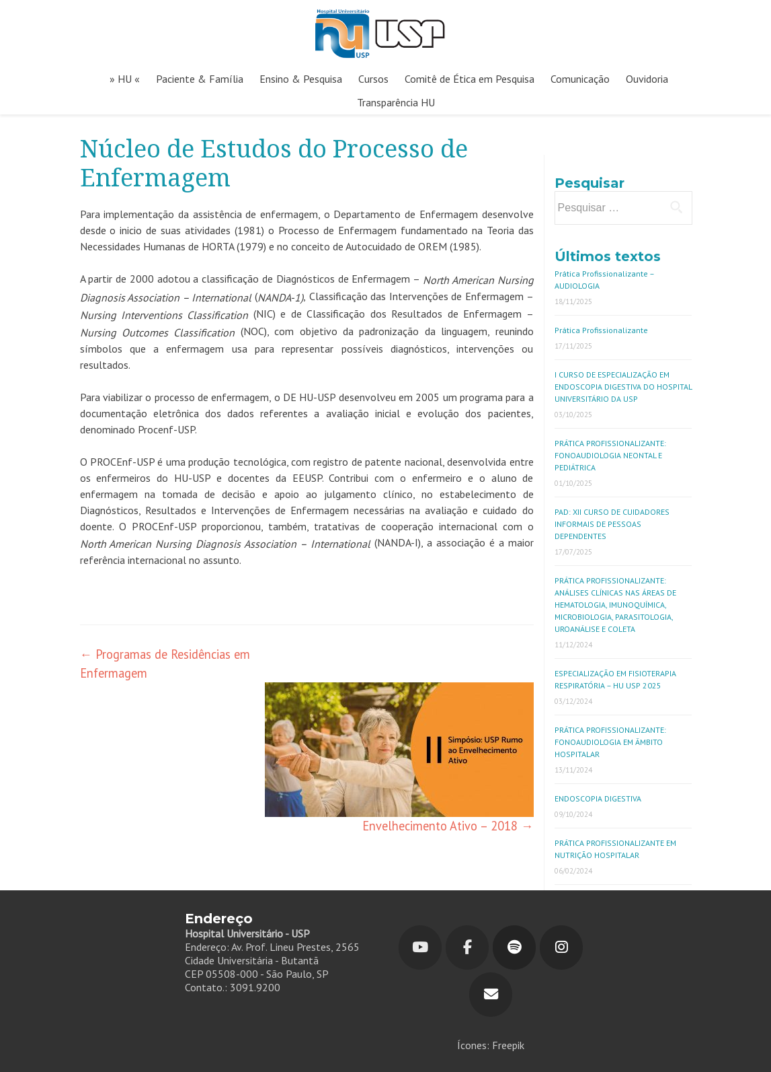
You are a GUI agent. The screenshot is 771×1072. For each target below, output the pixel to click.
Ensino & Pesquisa (300, 78)
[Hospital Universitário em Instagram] (561, 947)
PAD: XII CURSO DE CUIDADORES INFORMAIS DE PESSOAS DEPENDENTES (612, 524)
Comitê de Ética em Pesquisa (469, 78)
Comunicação (580, 78)
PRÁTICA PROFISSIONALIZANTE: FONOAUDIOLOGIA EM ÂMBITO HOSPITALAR (610, 742)
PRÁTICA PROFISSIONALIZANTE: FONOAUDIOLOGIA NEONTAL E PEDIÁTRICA (610, 455)
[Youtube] (420, 947)
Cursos (373, 78)
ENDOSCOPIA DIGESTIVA (598, 798)
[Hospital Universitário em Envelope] (490, 994)
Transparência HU (396, 102)
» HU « (125, 78)
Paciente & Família (199, 78)
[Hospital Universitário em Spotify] (514, 947)
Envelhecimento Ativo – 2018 (447, 826)
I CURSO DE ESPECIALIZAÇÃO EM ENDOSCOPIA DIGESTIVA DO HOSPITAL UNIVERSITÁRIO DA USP (623, 386)
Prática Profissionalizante (601, 330)
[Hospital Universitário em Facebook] (467, 947)
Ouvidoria (647, 78)
